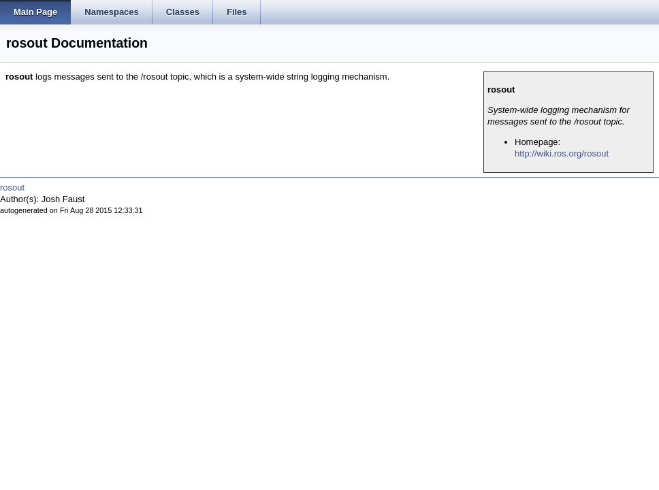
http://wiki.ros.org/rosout (562, 153)
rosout (12, 187)
